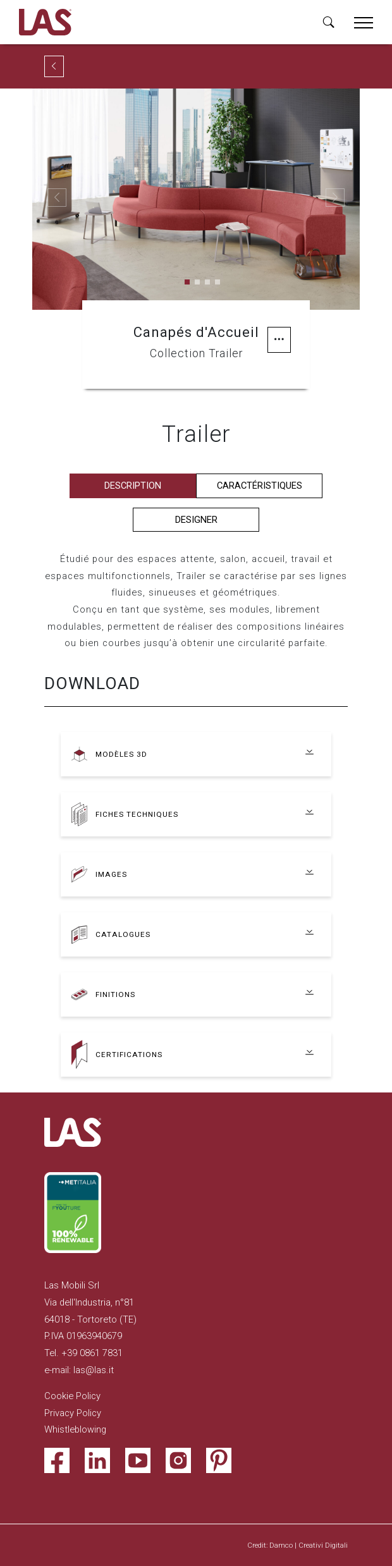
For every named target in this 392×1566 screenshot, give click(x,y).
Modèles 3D (121, 754)
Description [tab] (132, 485)
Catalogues (122, 934)
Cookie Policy (72, 1396)
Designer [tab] (196, 519)
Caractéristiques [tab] (259, 485)
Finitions (115, 994)
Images (111, 874)
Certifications (128, 1054)
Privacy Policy (72, 1413)
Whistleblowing (75, 1429)
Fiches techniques (136, 814)
